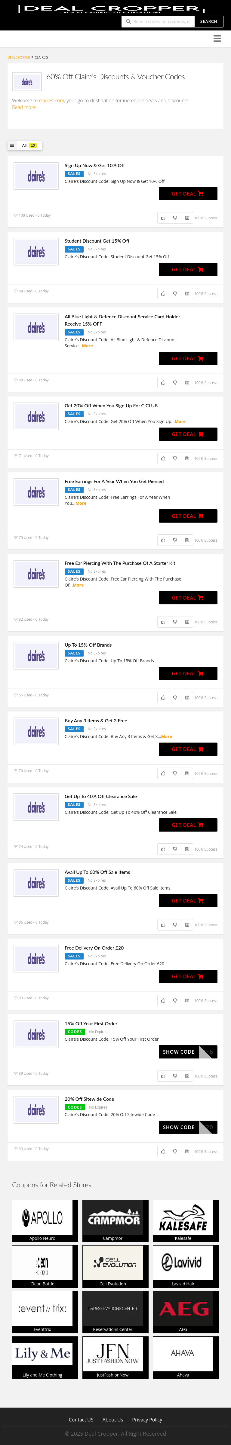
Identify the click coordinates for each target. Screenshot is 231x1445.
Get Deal (188, 193)
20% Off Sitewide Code (89, 1099)
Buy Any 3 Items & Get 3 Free (96, 720)
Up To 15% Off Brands (88, 645)
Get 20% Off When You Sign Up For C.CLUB (111, 405)
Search (208, 21)
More (87, 346)
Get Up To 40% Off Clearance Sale (101, 796)
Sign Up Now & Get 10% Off (95, 165)
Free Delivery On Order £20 (94, 947)
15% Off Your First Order (91, 1023)
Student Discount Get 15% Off (97, 240)
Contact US (81, 1419)
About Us (113, 1419)
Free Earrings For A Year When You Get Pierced (114, 481)
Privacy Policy (147, 1419)
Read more (24, 107)
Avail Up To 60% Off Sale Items (97, 872)
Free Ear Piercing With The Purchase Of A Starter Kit (120, 563)
